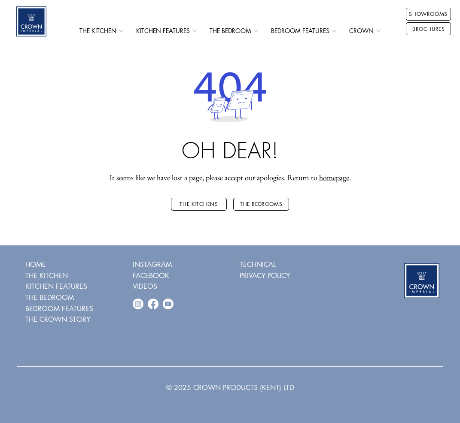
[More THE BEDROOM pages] (256, 31)
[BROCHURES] (428, 28)
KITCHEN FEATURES (56, 286)
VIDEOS (145, 286)
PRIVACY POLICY (265, 275)
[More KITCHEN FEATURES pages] (194, 31)
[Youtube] (168, 304)
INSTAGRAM (152, 264)
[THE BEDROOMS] (261, 204)
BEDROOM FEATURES (59, 308)
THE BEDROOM (49, 297)
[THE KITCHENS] (199, 204)
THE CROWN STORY (57, 319)
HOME (35, 264)
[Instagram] (138, 304)
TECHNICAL (258, 264)
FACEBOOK (151, 275)
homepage (334, 177)
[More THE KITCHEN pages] (121, 31)
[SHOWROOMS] (428, 14)
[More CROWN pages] (378, 31)
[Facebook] (153, 304)
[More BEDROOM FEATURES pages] (334, 31)
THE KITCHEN (46, 275)
